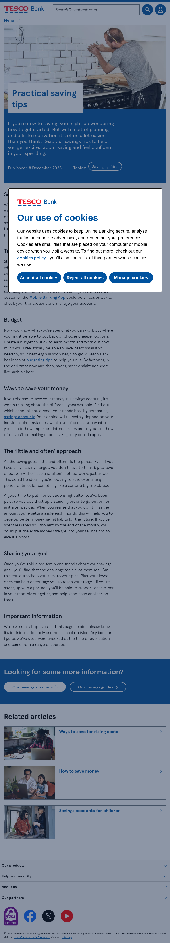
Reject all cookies (85, 277)
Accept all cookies (39, 277)
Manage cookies (131, 277)
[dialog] (85, 240)
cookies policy (31, 258)
